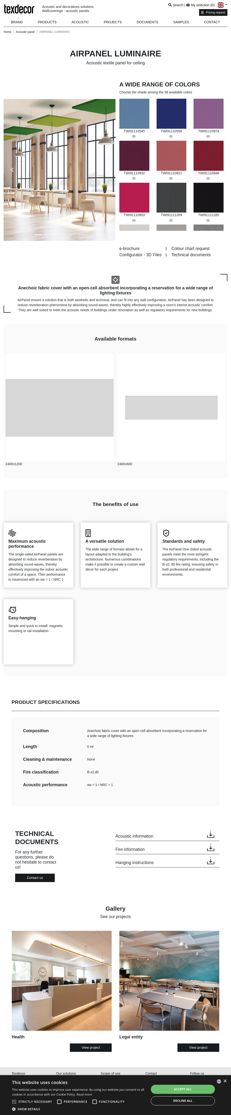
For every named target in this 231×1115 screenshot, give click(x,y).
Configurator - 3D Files (140, 254)
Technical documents (191, 254)
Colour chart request (190, 248)
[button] (47, 22)
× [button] (225, 1081)
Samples (181, 22)
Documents (147, 22)
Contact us (35, 878)
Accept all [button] (183, 1089)
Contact (212, 22)
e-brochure (129, 248)
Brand (17, 22)
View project (91, 1047)
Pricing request (213, 12)
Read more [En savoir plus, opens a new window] (84, 1094)
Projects (113, 22)
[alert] (115, 1095)
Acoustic (80, 22)
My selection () (200, 5)
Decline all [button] (183, 1101)
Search (175, 5)
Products (47, 22)
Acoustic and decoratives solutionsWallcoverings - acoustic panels (68, 9)
